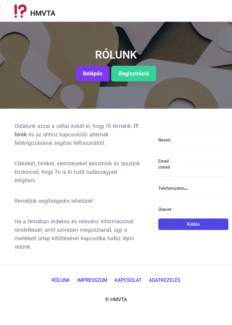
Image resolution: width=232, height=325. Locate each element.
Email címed (164, 164)
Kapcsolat (128, 280)
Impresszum (92, 280)
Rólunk (60, 280)
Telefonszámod (168, 188)
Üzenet (165, 209)
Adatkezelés (165, 280)
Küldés (193, 224)
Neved (164, 140)
